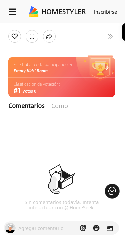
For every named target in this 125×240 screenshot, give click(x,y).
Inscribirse (105, 11)
